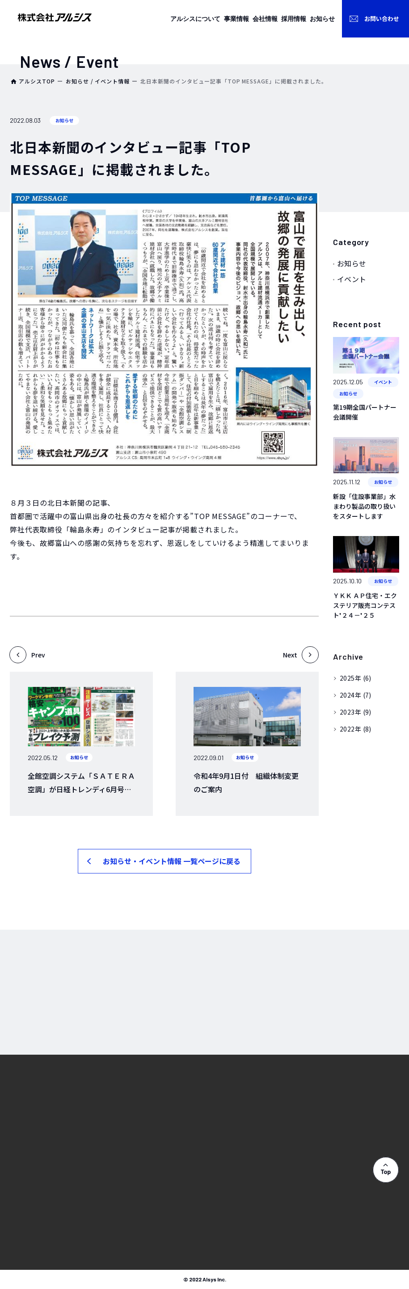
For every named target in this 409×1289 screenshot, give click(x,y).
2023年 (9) (355, 711)
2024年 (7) (355, 694)
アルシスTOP (37, 81)
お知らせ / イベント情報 (98, 81)
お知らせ (352, 263)
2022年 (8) (355, 728)
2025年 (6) (355, 678)
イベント (352, 279)
